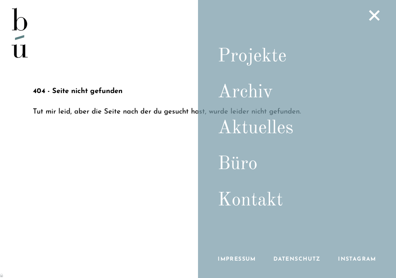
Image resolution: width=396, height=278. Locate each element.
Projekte (252, 56)
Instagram (357, 259)
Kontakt (250, 200)
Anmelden (2, 275)
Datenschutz (297, 259)
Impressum (237, 259)
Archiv (245, 92)
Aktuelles (256, 128)
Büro (238, 164)
